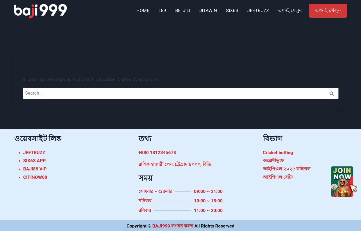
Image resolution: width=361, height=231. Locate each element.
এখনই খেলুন (290, 10)
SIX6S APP (34, 160)
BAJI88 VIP (35, 169)
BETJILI (182, 10)
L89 (162, 10)
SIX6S (232, 10)
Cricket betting (278, 152)
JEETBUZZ (258, 10)
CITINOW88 (35, 177)
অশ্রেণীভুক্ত (273, 160)
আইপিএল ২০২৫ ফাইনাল (287, 169)
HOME (142, 10)
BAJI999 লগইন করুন (172, 226)
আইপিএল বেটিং (278, 177)
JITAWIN (208, 10)
